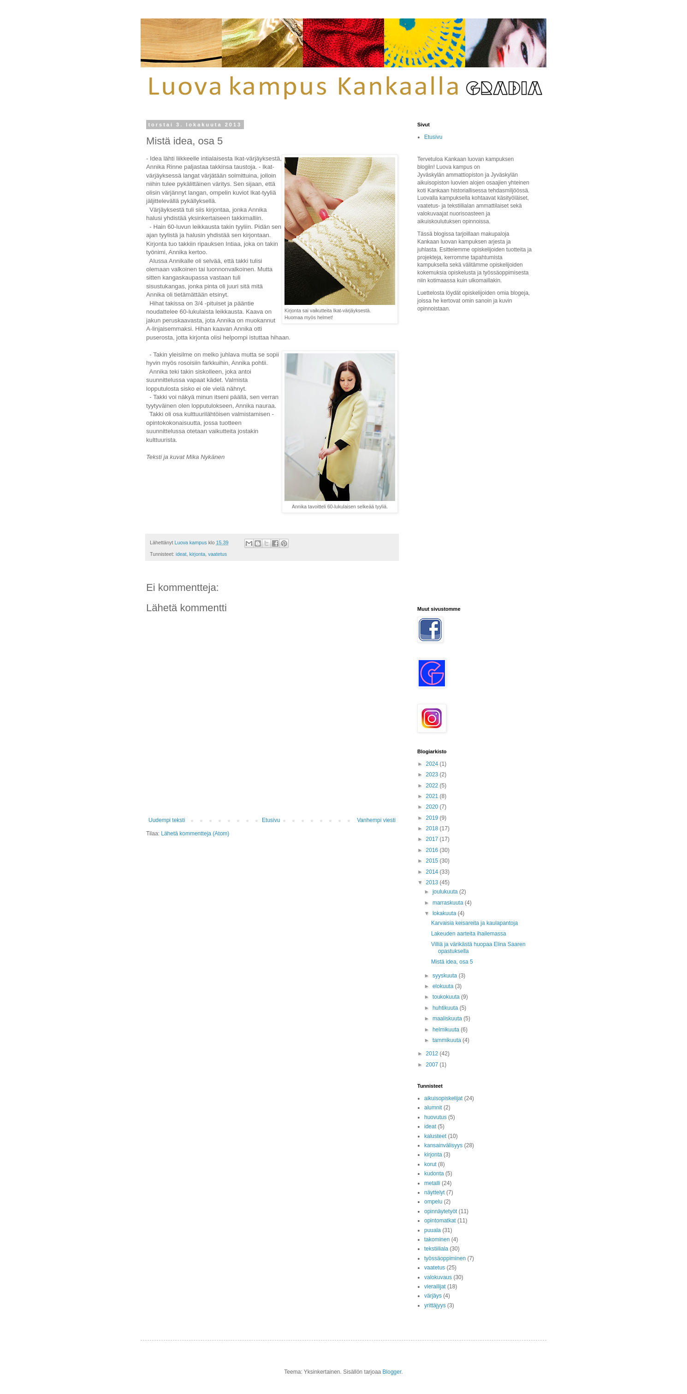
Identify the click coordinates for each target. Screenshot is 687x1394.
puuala (432, 1230)
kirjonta (197, 554)
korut (430, 1164)
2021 (433, 796)
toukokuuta (446, 997)
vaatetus (217, 554)
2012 (433, 1053)
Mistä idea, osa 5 (452, 962)
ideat (181, 554)
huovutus (435, 1117)
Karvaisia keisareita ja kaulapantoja (474, 923)
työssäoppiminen (445, 1258)
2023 (433, 774)
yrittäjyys (435, 1305)
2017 (433, 839)
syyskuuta (445, 975)
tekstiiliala (436, 1248)
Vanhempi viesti (376, 820)
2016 (433, 850)
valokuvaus (438, 1277)
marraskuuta (448, 903)
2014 (433, 872)
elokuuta (443, 986)
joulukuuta (445, 891)
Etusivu (271, 820)
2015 (433, 861)
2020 (433, 807)
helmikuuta (446, 1029)
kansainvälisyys (443, 1145)
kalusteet (435, 1136)
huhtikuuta (446, 1008)
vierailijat (435, 1286)
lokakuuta (445, 913)
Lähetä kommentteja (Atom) (195, 833)
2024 (433, 764)
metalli (432, 1183)
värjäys (433, 1296)
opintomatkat (440, 1220)
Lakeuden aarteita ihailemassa (468, 933)
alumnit (433, 1107)
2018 (433, 828)
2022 (433, 785)
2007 (433, 1064)
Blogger (392, 1372)
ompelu (433, 1201)
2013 (433, 882)
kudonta (434, 1173)
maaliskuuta (447, 1018)
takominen (437, 1239)
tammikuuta (447, 1040)
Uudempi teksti (166, 820)
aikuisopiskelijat (443, 1098)
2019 (433, 818)
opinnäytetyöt (440, 1211)
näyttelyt (434, 1192)
